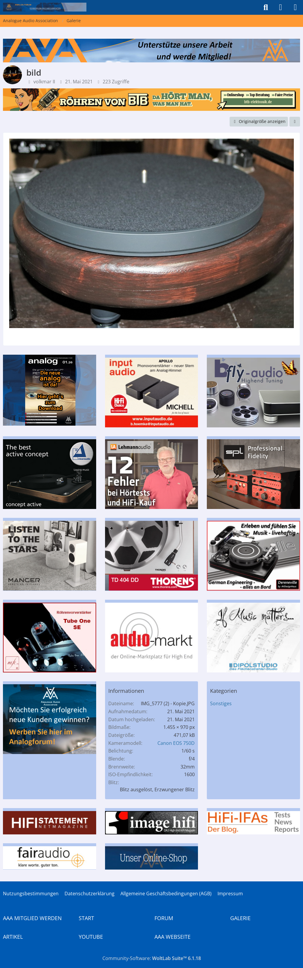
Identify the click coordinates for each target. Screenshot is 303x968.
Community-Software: (151, 958)
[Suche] (266, 7)
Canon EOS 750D (176, 743)
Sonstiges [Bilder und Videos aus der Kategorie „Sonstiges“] (221, 703)
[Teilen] (294, 122)
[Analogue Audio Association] (45, 7)
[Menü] (295, 7)
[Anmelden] (280, 7)
